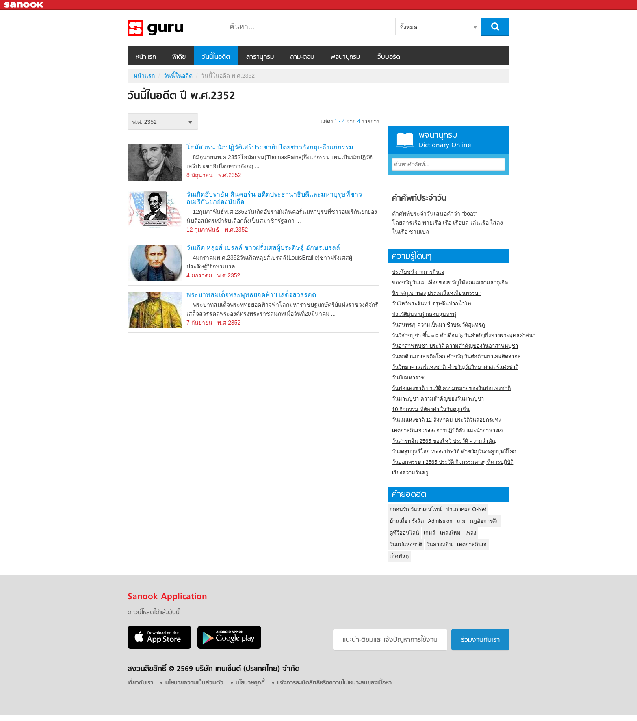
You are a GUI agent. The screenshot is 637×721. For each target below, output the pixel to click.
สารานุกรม (260, 57)
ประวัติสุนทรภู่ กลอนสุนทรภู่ (424, 314)
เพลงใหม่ (450, 533)
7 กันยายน (199, 322)
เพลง (470, 533)
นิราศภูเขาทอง (409, 293)
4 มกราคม (199, 275)
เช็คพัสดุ (399, 556)
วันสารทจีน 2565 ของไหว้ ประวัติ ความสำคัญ (444, 441)
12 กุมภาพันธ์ (202, 229)
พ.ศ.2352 (229, 175)
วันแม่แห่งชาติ (406, 544)
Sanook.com (24, 5)
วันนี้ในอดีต (216, 57)
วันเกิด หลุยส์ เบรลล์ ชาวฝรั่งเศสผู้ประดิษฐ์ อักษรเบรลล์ (263, 247)
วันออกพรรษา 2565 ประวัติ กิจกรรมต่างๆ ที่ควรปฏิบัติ (453, 462)
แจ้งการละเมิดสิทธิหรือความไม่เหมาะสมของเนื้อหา (334, 683)
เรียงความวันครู (410, 473)
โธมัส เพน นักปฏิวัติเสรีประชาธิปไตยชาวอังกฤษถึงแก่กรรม (269, 147)
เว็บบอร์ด (388, 57)
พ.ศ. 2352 (144, 122)
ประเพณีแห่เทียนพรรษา (454, 293)
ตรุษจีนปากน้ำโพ (451, 304)
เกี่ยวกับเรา (140, 683)
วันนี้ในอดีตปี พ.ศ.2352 (170, 28)
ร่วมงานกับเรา (480, 640)
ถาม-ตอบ (302, 57)
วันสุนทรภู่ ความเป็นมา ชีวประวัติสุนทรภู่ (438, 325)
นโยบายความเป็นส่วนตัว (194, 683)
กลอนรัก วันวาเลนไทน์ (416, 509)
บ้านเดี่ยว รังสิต (407, 521)
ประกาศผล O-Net (466, 509)
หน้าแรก (146, 57)
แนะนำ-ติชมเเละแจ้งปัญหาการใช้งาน (390, 640)
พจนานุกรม (345, 57)
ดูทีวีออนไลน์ (404, 533)
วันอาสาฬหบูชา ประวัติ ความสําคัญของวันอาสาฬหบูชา (455, 346)
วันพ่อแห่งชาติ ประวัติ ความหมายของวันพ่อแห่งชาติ (451, 388)
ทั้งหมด (408, 27)
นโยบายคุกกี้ (250, 683)
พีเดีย (179, 57)
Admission (440, 521)
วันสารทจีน (440, 544)
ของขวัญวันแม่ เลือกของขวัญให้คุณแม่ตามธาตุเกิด (450, 282)
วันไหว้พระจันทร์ (411, 304)
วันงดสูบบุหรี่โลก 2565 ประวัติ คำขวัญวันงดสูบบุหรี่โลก (454, 451)
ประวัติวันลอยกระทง (478, 420)
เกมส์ (430, 533)
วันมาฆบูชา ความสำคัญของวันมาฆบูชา (438, 399)
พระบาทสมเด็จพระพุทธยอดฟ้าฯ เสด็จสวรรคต (251, 294)
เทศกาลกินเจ (472, 544)
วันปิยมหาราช (408, 378)
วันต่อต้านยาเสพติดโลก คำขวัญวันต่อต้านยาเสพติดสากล (456, 356)
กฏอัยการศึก (484, 521)
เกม (461, 521)
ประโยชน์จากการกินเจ (418, 272)
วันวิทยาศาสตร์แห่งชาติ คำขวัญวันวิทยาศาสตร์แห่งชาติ (455, 367)
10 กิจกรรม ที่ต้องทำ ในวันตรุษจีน (431, 409)
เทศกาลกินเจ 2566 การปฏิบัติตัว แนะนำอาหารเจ (447, 430)
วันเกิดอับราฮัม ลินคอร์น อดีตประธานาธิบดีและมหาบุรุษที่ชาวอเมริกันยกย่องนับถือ (274, 198)
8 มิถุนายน (199, 175)
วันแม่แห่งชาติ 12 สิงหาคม (422, 420)
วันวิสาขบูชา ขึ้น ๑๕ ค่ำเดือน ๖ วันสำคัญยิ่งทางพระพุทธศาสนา (463, 335)
